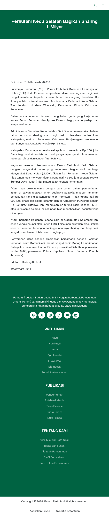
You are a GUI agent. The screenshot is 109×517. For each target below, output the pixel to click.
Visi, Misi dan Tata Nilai (54, 439)
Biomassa (54, 366)
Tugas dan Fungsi (54, 445)
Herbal (54, 349)
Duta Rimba (54, 417)
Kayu (54, 337)
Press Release (54, 406)
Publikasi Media (54, 400)
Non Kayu (55, 343)
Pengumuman (54, 394)
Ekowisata (54, 360)
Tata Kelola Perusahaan (54, 463)
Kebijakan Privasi (40, 510)
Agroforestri (55, 355)
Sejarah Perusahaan (54, 451)
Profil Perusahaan (54, 457)
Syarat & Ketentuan (68, 510)
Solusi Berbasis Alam (54, 372)
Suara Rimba (55, 411)
